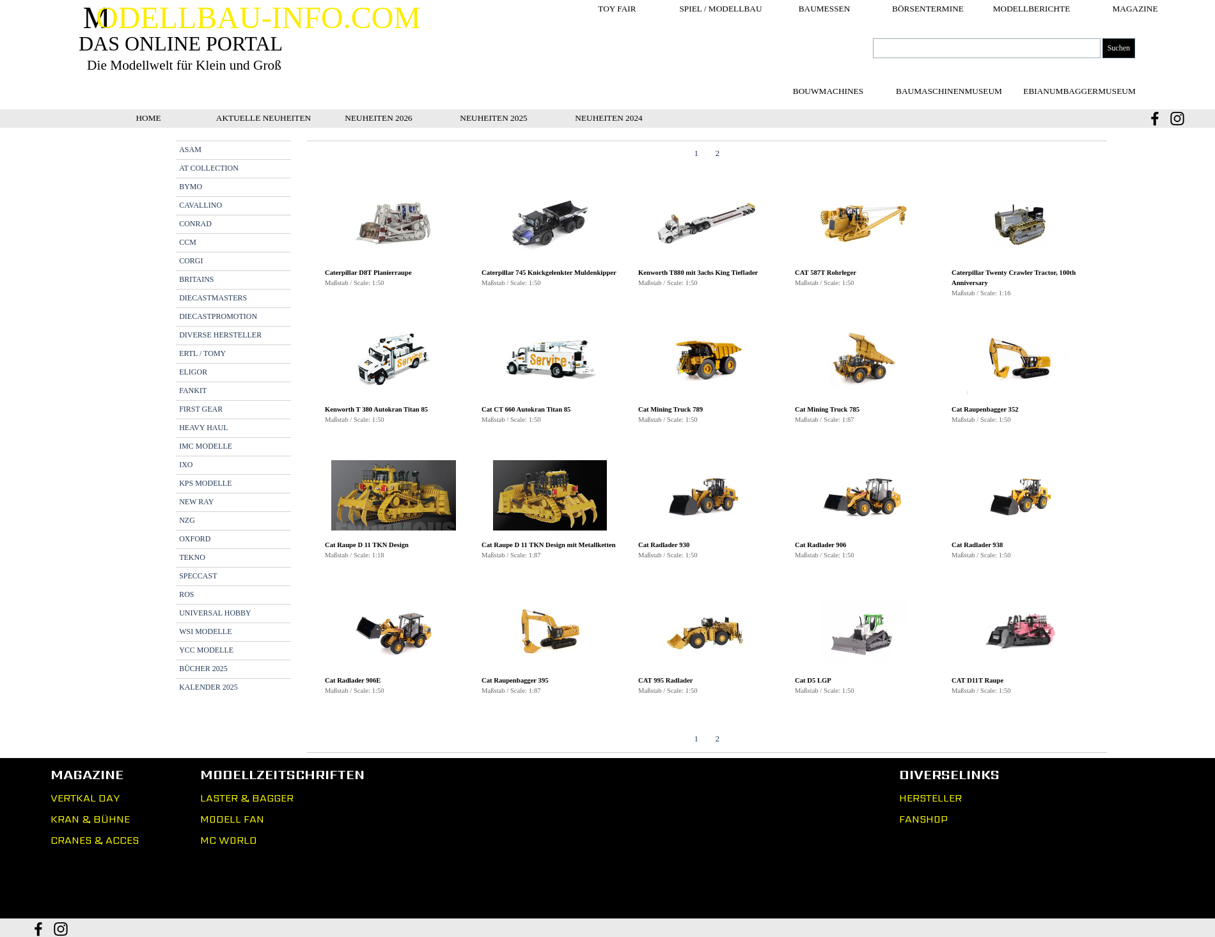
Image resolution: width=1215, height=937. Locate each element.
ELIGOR (193, 372)
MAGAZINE (1134, 8)
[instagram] (1177, 119)
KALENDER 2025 (208, 687)
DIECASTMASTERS (213, 297)
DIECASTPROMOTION (218, 316)
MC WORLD (228, 840)
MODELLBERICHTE (1031, 8)
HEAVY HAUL (203, 427)
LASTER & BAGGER (247, 798)
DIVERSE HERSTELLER (220, 334)
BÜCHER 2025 (203, 668)
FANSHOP (923, 819)
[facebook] (1154, 119)
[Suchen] (987, 48)
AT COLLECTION (209, 168)
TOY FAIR (617, 8)
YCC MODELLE (206, 650)
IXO (185, 464)
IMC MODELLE (205, 446)
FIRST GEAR (201, 409)
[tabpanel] (707, 447)
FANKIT (193, 390)
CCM (187, 242)
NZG (187, 520)
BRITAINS (196, 279)
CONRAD (195, 223)
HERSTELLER (930, 798)
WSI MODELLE (205, 631)
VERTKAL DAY (85, 798)
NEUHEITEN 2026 (378, 118)
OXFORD (194, 538)
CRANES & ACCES (95, 840)
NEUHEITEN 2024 (609, 118)
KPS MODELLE (205, 483)
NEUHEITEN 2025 (494, 118)
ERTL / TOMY (202, 353)
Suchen (1119, 47)
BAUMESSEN (824, 8)
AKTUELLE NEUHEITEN (263, 118)
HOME (148, 118)
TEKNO (192, 557)
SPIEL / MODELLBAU (720, 8)
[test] (949, 91)
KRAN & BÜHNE (90, 819)
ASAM (190, 149)
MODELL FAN (232, 819)
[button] (393, 224)
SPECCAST (198, 575)
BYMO (190, 186)
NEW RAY (196, 501)
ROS (186, 594)
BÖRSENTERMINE (928, 8)
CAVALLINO (200, 205)
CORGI (191, 260)
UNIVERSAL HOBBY (215, 612)
